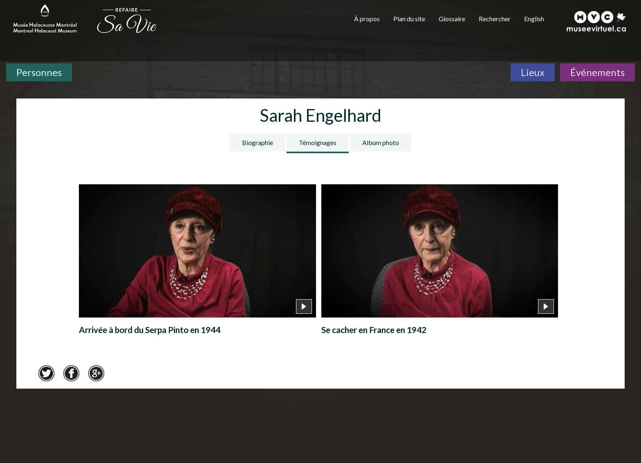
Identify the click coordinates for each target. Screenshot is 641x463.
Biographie (257, 142)
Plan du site (409, 18)
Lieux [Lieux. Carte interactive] (533, 72)
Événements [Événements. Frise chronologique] (597, 72)
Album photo (380, 142)
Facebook (71, 373)
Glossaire (452, 18)
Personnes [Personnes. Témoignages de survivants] (39, 72)
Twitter (46, 373)
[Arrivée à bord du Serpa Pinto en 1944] (197, 261)
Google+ (96, 373)
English (534, 18)
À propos (367, 18)
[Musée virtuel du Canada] (597, 21)
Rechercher (495, 18)
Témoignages (317, 142)
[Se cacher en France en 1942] (439, 261)
